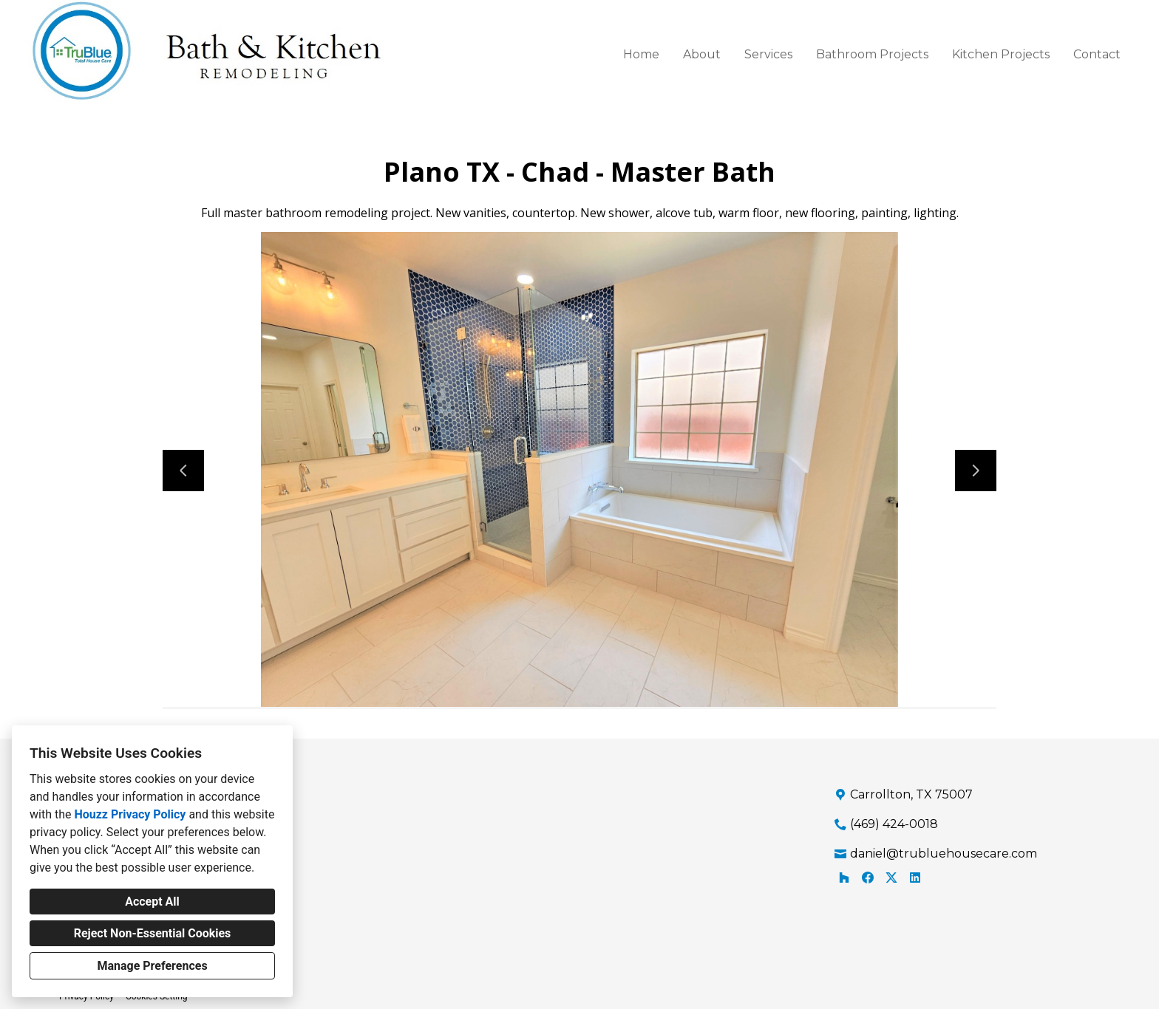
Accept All (152, 902)
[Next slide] (975, 470)
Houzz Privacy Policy (130, 814)
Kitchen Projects (1001, 54)
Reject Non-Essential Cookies (152, 933)
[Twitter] (891, 877)
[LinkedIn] (915, 877)
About (702, 54)
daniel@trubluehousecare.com (943, 853)
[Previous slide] (183, 470)
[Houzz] (844, 877)
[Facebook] (867, 877)
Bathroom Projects (872, 54)
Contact (1097, 54)
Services (768, 54)
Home (641, 54)
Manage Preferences (152, 966)
